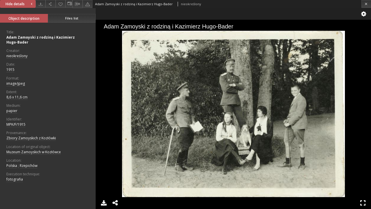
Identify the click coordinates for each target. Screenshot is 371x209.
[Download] (41, 4)
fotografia (14, 179)
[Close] (366, 4)
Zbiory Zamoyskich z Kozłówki (31, 138)
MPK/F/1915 (16, 124)
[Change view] (69, 4)
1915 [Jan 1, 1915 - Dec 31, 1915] (10, 69)
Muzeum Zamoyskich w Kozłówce (33, 151)
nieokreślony (17, 55)
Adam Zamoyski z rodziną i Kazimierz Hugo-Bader (40, 40)
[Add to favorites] (61, 4)
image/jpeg (15, 83)
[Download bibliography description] (77, 4)
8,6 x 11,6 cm (17, 97)
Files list (71, 18)
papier (11, 110)
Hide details (20, 3)
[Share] (50, 4)
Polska (11, 165)
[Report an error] (87, 4)
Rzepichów (28, 165)
